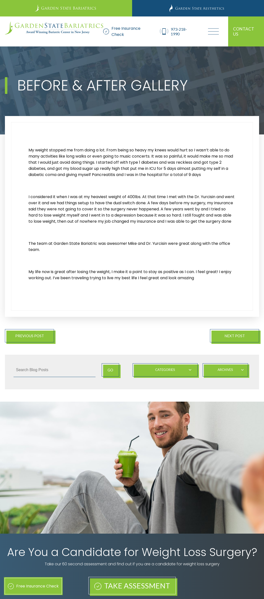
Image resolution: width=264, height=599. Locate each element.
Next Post (234, 336)
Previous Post (29, 336)
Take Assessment (132, 585)
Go (110, 370)
